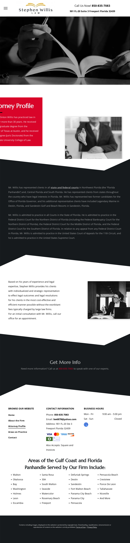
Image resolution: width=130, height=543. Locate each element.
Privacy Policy (92, 527)
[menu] (5, 8)
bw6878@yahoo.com (64, 419)
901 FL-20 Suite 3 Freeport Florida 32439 (92, 11)
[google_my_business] (86, 424)
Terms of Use (81, 527)
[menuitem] (26, 415)
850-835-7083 (101, 6)
